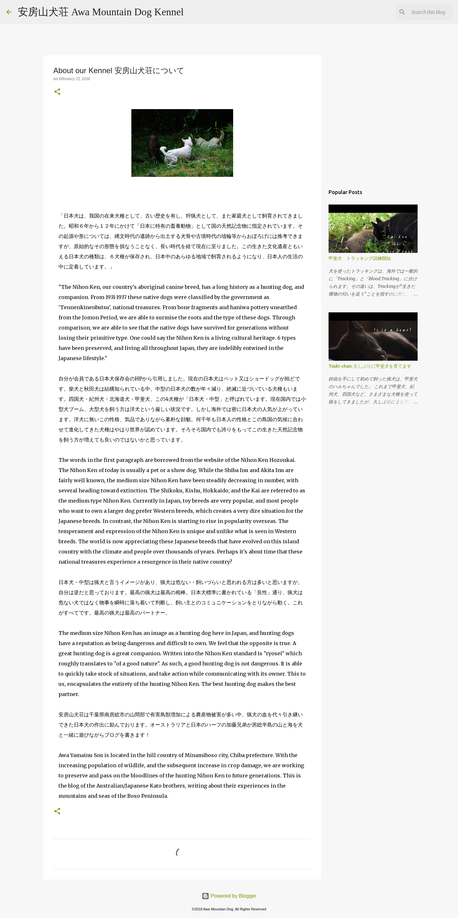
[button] (57, 92)
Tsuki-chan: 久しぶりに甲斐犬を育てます (370, 366)
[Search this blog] (419, 12)
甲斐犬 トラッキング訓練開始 (360, 258)
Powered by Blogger (229, 896)
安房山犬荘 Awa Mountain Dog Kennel (101, 11)
